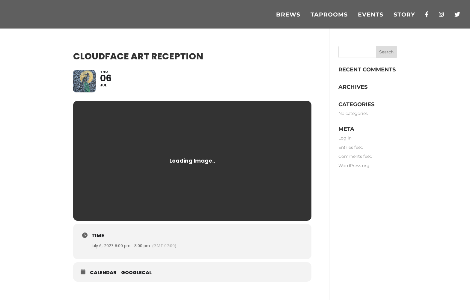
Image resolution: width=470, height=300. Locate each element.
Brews (288, 15)
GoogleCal (136, 273)
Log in (345, 138)
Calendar (103, 273)
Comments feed (355, 156)
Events (370, 15)
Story (404, 15)
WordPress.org (354, 165)
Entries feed (350, 147)
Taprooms (329, 15)
